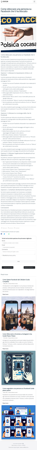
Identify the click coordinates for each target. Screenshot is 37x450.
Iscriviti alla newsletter (17, 443)
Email (3, 245)
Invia (19, 261)
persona (10, 228)
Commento (5, 249)
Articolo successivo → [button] (29, 267)
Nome (3, 241)
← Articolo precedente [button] (8, 267)
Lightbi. (18, 447)
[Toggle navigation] (34, 1)
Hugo (15, 447)
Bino (27, 447)
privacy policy (12, 255)
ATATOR (4, 1)
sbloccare (4, 228)
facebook (16, 228)
